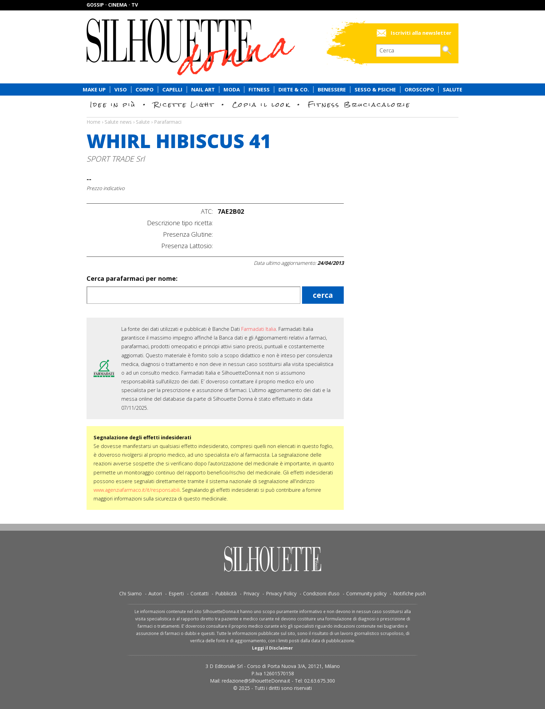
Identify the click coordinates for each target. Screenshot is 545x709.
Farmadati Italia (258, 329)
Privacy (251, 593)
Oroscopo (419, 89)
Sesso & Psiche (375, 89)
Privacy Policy (281, 593)
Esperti (176, 593)
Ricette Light (184, 104)
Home (93, 122)
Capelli (172, 89)
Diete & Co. (293, 89)
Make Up (94, 89)
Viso (120, 89)
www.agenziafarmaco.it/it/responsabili (136, 490)
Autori (155, 593)
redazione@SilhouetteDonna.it (256, 680)
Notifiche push (409, 593)
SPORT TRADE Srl (116, 159)
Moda (231, 89)
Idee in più (113, 104)
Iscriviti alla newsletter (421, 33)
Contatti (199, 593)
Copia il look (261, 104)
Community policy (366, 593)
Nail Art (203, 89)
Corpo (145, 89)
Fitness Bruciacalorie (359, 104)
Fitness (259, 89)
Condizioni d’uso (321, 593)
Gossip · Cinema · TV (112, 4)
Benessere (332, 89)
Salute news (272, 115)
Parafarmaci (167, 122)
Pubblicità (226, 593)
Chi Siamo (130, 593)
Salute (452, 89)
